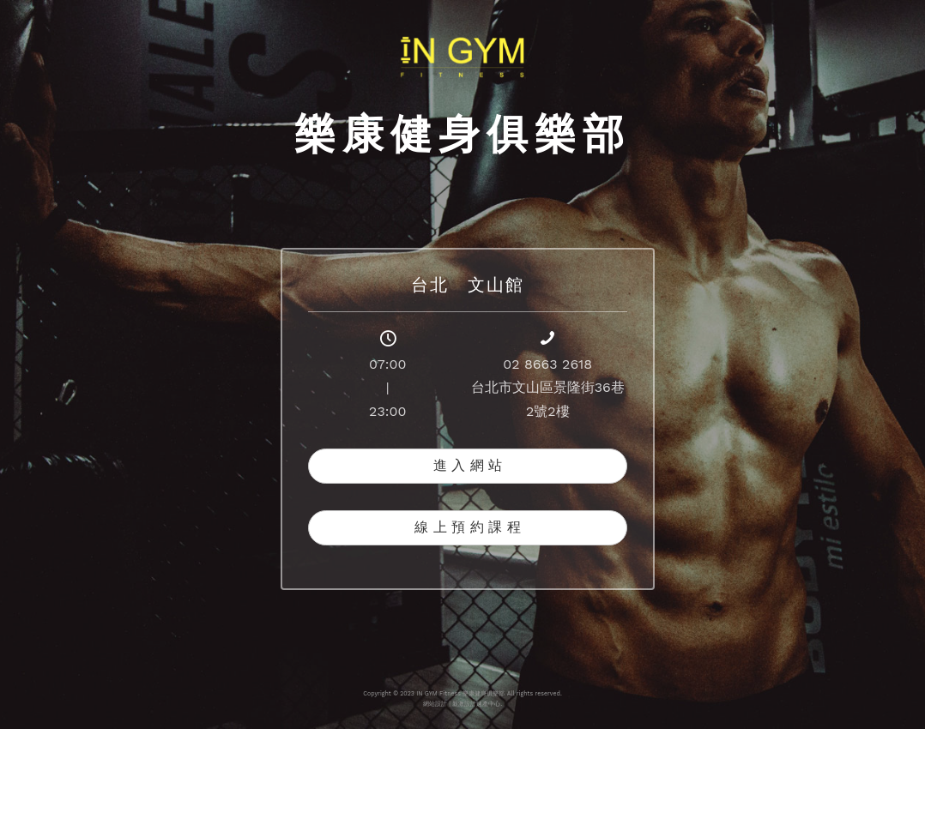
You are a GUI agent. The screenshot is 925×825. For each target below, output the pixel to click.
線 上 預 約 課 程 (467, 527)
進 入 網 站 (467, 465)
